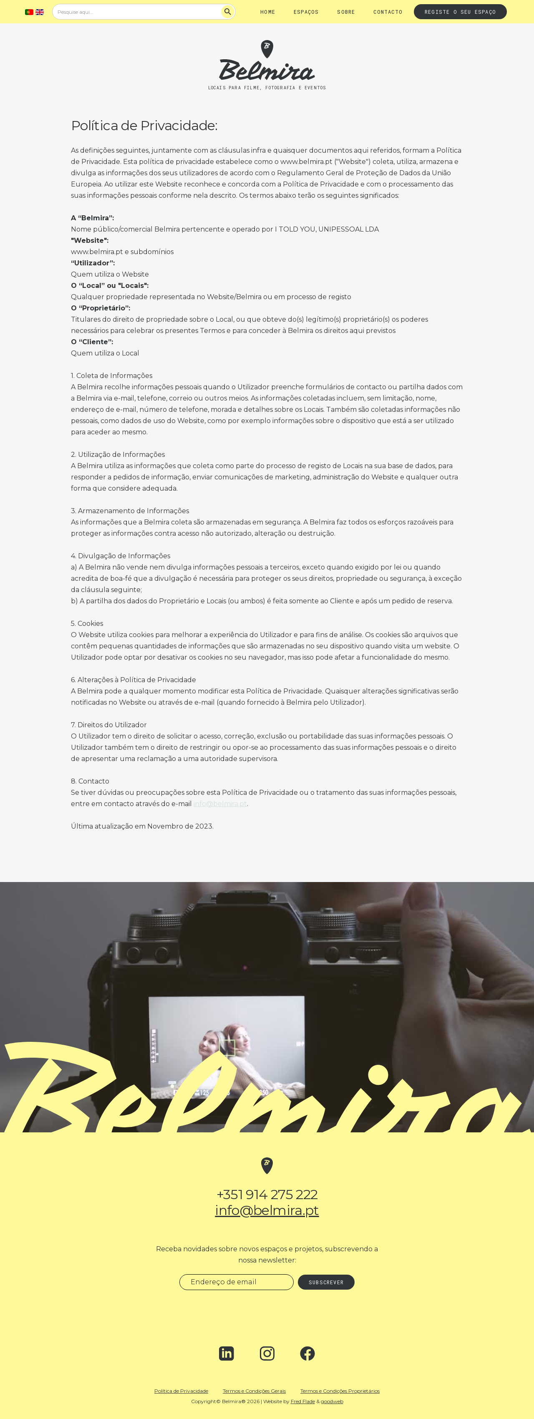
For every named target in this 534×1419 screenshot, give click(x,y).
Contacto (388, 11)
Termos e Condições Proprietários (340, 1391)
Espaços (306, 11)
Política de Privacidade (181, 1391)
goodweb (332, 1401)
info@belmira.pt (220, 804)
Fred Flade (303, 1401)
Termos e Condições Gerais (254, 1391)
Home (267, 11)
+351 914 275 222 (267, 1194)
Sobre (346, 11)
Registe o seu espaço (460, 11)
